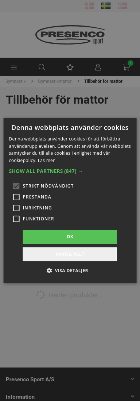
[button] (70, 171)
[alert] (70, 200)
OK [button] (70, 237)
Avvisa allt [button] (69, 254)
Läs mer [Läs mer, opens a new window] (46, 160)
